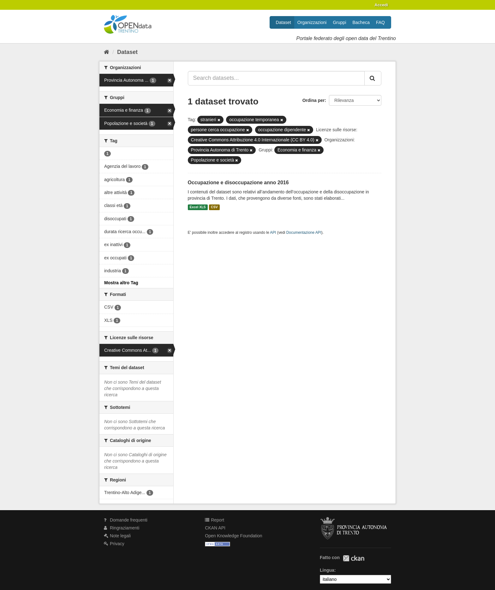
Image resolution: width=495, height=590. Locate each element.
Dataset (283, 22)
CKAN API (215, 527)
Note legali (117, 535)
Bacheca (361, 22)
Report (214, 519)
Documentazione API (303, 232)
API (273, 232)
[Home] (106, 52)
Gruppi (339, 22)
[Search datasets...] (276, 78)
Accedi (381, 5)
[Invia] (372, 78)
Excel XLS (198, 207)
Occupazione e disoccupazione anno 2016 (238, 182)
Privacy (114, 543)
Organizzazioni (312, 22)
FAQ (380, 22)
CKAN (353, 558)
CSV (214, 207)
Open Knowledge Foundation (233, 535)
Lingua (327, 570)
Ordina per (313, 100)
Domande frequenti (125, 519)
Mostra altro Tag (121, 282)
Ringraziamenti (121, 527)
